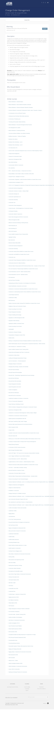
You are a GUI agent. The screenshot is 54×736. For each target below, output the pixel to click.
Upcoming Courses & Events (12, 687)
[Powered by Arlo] (46, 703)
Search (27, 690)
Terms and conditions (41, 688)
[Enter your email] (36, 697)
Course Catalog (27, 687)
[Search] (42, 2)
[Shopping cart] (44, 2)
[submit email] (47, 697)
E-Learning (27, 688)
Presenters (41, 687)
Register (44, 28)
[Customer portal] (46, 3)
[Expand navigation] (48, 2)
